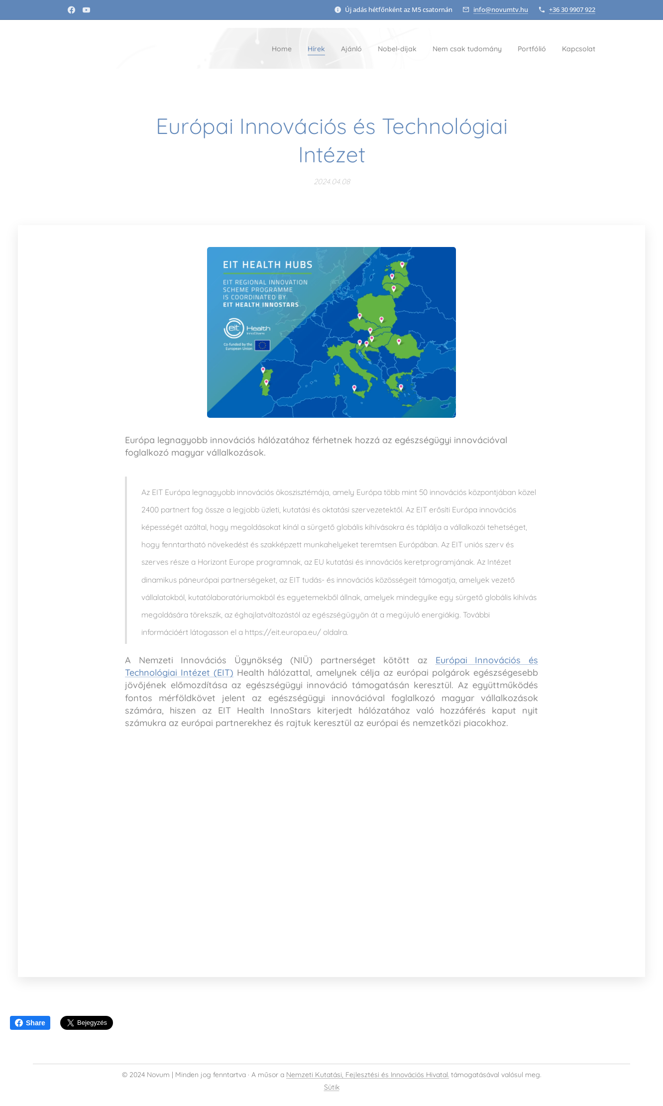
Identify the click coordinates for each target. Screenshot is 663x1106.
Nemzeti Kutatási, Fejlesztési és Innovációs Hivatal (367, 1074)
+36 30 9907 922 (572, 9)
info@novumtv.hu (500, 9)
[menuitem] (234, 48)
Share (30, 1023)
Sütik (331, 1087)
